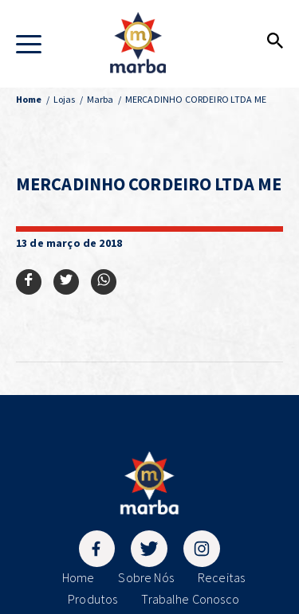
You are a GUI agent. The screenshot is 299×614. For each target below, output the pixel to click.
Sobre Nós (145, 577)
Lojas (64, 99)
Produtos (92, 599)
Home (78, 577)
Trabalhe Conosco (190, 599)
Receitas (221, 577)
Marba (100, 99)
